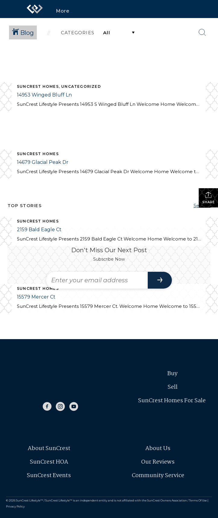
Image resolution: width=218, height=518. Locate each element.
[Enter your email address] (97, 280)
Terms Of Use (198, 500)
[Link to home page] (35, 9)
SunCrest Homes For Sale (172, 400)
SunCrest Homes (38, 86)
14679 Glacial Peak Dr (42, 162)
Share (208, 197)
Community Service (158, 475)
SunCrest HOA (49, 462)
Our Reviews (158, 462)
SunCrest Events (49, 475)
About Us (157, 448)
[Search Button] (202, 32)
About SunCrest (49, 448)
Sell (173, 387)
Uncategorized (81, 86)
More (62, 11)
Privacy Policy (15, 506)
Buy (172, 373)
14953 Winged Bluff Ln (44, 95)
